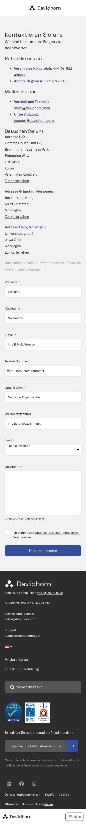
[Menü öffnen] (74, 817)
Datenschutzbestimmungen (22, 794)
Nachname (13, 309)
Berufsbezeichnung (18, 414)
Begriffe (49, 794)
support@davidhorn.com (34, 120)
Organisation (15, 388)
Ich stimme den (46, 535)
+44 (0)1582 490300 (50, 593)
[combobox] (10, 370)
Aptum (48, 804)
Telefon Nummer (16, 361)
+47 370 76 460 (56, 81)
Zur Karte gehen (17, 181)
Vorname (12, 282)
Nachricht (13, 467)
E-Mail (10, 335)
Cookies (64, 794)
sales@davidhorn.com (32, 108)
